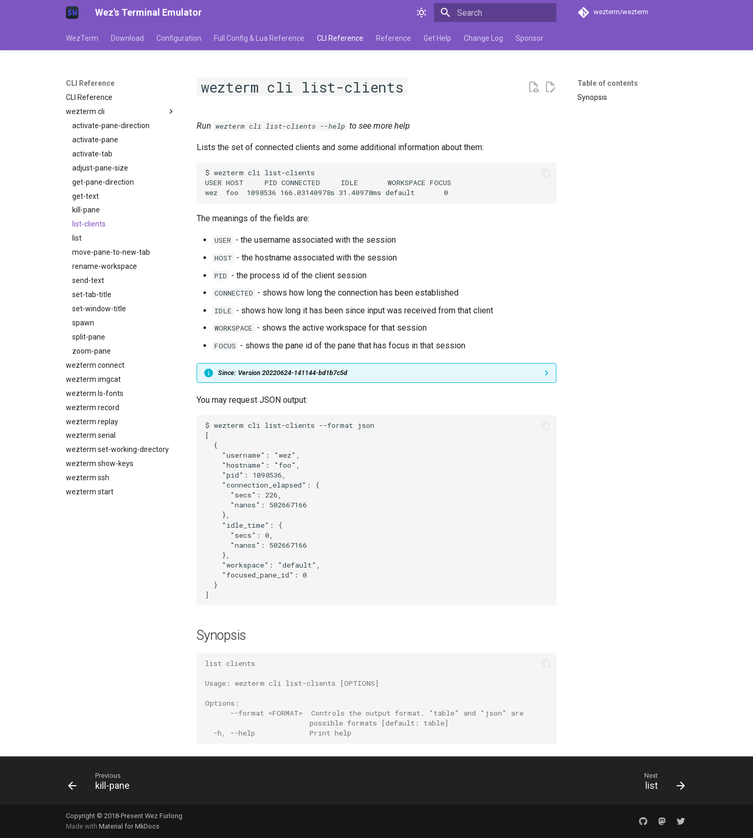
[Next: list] (661, 783)
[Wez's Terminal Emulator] (72, 12)
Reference (393, 38)
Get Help (437, 38)
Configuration (178, 38)
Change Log (483, 38)
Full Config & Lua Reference (259, 38)
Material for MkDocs (129, 826)
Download (127, 38)
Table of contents (607, 83)
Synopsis (592, 97)
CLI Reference (340, 38)
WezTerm (82, 38)
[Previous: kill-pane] (102, 783)
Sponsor (529, 38)
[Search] (495, 12)
